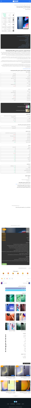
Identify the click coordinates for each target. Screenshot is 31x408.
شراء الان (4, 264)
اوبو (25, 340)
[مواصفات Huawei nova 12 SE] (21, 298)
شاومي (25, 346)
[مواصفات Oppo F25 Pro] (21, 307)
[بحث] (1, 1)
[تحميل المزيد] (16, 396)
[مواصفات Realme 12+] (10, 298)
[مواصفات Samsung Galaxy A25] (8, 385)
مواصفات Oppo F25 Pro (23, 312)
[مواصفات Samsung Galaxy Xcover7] (23, 385)
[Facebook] (12, 279)
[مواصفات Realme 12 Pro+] (10, 317)
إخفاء (23, 35)
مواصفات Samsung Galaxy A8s (26, 68)
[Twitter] (10, 279)
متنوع (25, 348)
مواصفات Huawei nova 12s (11, 312)
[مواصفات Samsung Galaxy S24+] (23, 371)
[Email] (2, 279)
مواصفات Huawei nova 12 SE (22, 302)
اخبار (25, 338)
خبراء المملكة (24, 356)
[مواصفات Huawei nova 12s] (10, 307)
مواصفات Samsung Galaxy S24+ (25, 377)
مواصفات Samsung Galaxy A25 (10, 392)
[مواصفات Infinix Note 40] (21, 317)
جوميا (16, 184)
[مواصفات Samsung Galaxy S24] (8, 371)
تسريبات (25, 341)
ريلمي (25, 343)
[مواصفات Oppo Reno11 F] (10, 326)
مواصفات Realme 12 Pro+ (12, 321)
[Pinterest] (7, 279)
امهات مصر (24, 357)
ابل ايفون (24, 336)
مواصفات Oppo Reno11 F (12, 330)
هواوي (25, 349)
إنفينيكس (24, 335)
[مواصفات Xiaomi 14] (21, 326)
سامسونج (24, 345)
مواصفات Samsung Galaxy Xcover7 (25, 392)
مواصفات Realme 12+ (12, 302)
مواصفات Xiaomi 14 (23, 330)
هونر (25, 351)
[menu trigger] (29, 1)
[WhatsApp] (4, 279)
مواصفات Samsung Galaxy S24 (10, 377)
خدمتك (25, 355)
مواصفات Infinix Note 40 (23, 321)
